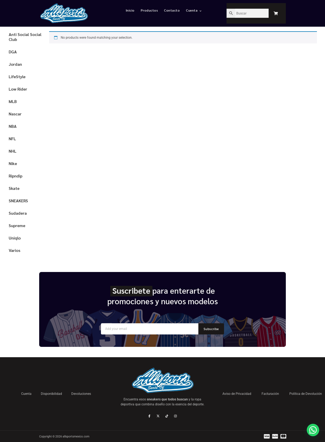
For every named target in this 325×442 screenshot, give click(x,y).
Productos (149, 10)
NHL (12, 151)
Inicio (130, 10)
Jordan (15, 64)
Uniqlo (15, 238)
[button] (313, 430)
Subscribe (211, 329)
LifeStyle (17, 76)
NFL (12, 138)
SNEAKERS (18, 200)
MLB (13, 101)
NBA (13, 126)
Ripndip (15, 175)
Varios (14, 250)
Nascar (15, 113)
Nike (13, 163)
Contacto (172, 10)
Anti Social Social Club (25, 37)
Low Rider (18, 89)
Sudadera (18, 213)
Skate (14, 188)
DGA (13, 51)
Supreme (17, 225)
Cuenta (194, 10)
